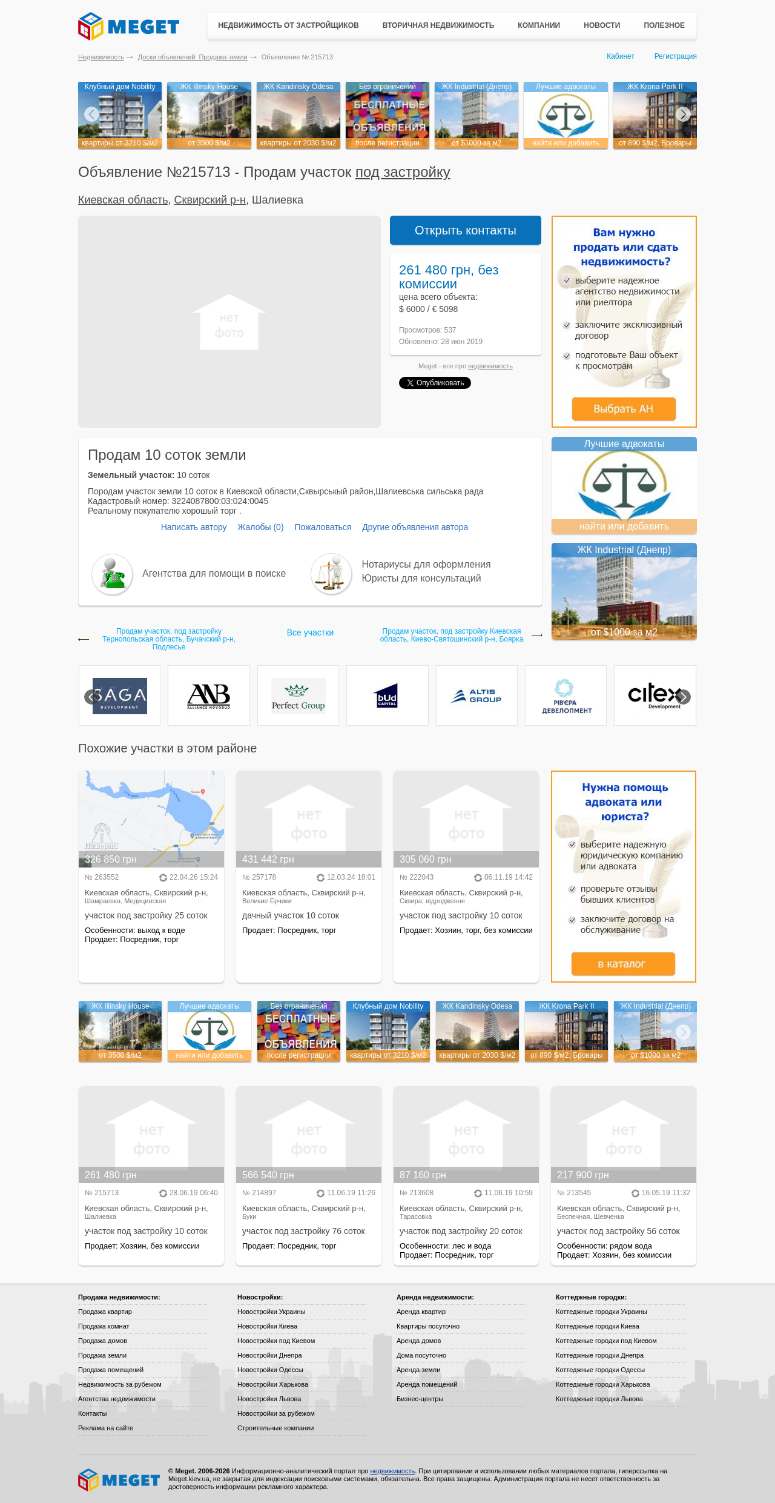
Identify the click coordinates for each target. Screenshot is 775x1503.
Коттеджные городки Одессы (600, 1369)
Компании (539, 25)
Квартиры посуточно (428, 1326)
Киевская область (123, 200)
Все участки (310, 632)
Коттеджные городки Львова (599, 1398)
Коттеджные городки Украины (601, 1311)
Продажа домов (102, 1340)
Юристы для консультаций (421, 578)
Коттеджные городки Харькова (603, 1384)
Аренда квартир (421, 1311)
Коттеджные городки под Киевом (606, 1340)
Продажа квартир (105, 1311)
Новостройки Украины (271, 1311)
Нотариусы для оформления (426, 564)
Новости (602, 25)
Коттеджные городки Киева (597, 1326)
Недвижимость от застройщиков (288, 25)
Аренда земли (418, 1369)
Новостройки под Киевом (276, 1340)
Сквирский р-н (210, 200)
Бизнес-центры (420, 1398)
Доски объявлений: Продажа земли (193, 57)
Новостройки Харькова (272, 1384)
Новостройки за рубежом (276, 1413)
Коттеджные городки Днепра (600, 1355)
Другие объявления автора (415, 527)
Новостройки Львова (269, 1398)
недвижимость (490, 366)
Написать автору (194, 527)
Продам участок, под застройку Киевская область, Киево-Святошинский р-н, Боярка (452, 635)
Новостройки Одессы (270, 1369)
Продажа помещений (110, 1369)
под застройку (402, 172)
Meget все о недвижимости (120, 1479)
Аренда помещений (427, 1384)
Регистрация (676, 56)
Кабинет (621, 56)
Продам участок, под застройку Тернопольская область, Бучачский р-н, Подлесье (169, 639)
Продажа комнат (104, 1326)
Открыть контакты (465, 230)
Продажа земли (102, 1355)
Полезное (664, 25)
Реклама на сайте (105, 1428)
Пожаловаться (322, 527)
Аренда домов (419, 1340)
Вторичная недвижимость (439, 25)
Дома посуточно (421, 1355)
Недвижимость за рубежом (120, 1384)
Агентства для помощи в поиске (214, 573)
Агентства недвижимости (117, 1398)
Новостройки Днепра (269, 1355)
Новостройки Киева (267, 1326)
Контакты (92, 1413)
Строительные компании (275, 1428)
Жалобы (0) (260, 527)
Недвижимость (101, 57)
